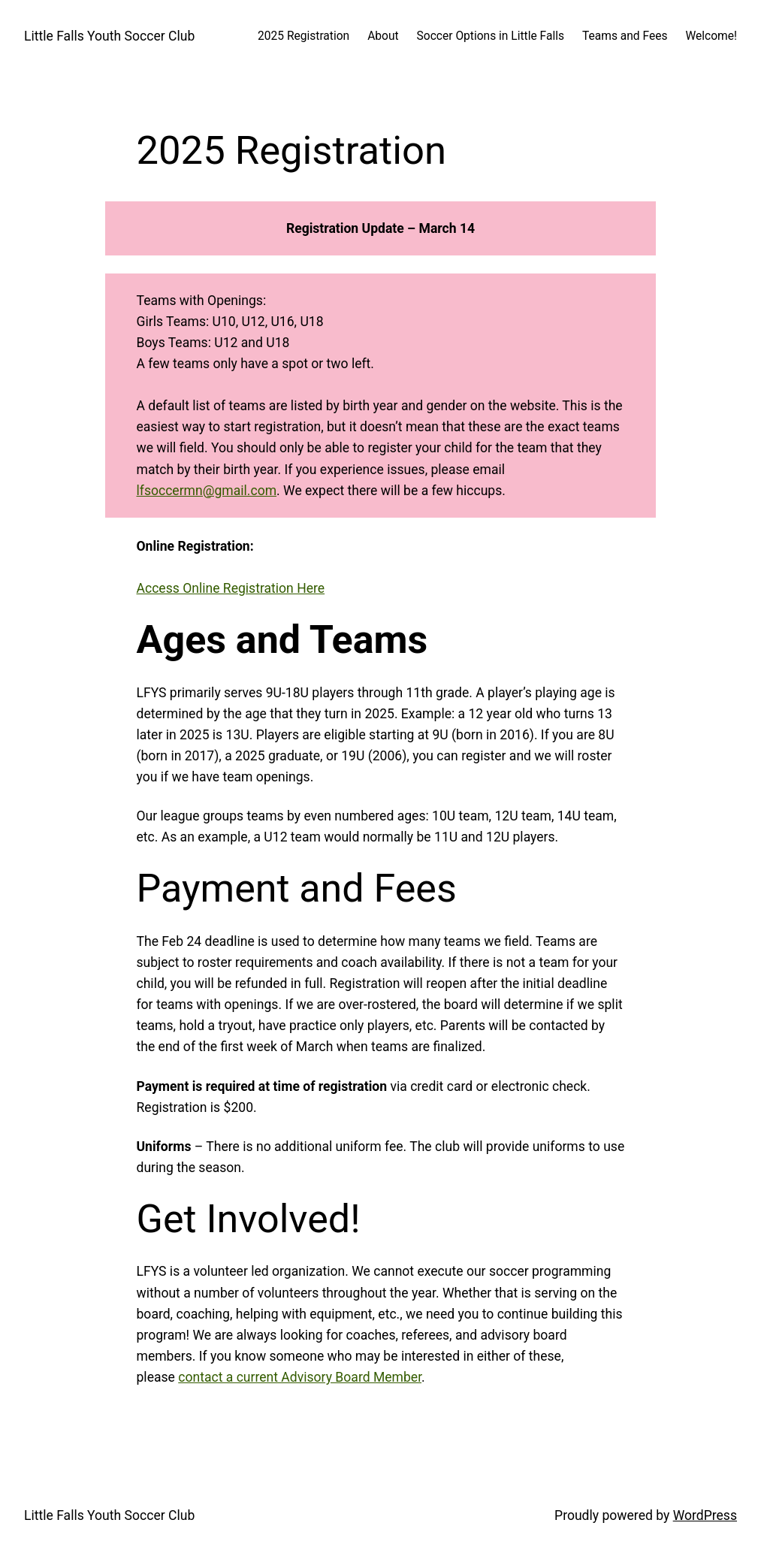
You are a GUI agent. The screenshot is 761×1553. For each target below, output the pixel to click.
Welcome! (711, 36)
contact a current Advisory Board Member (299, 1377)
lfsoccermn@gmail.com (207, 490)
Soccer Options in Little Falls (490, 36)
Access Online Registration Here (231, 588)
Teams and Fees (624, 36)
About (382, 36)
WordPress (705, 1515)
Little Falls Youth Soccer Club (109, 36)
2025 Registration (303, 36)
